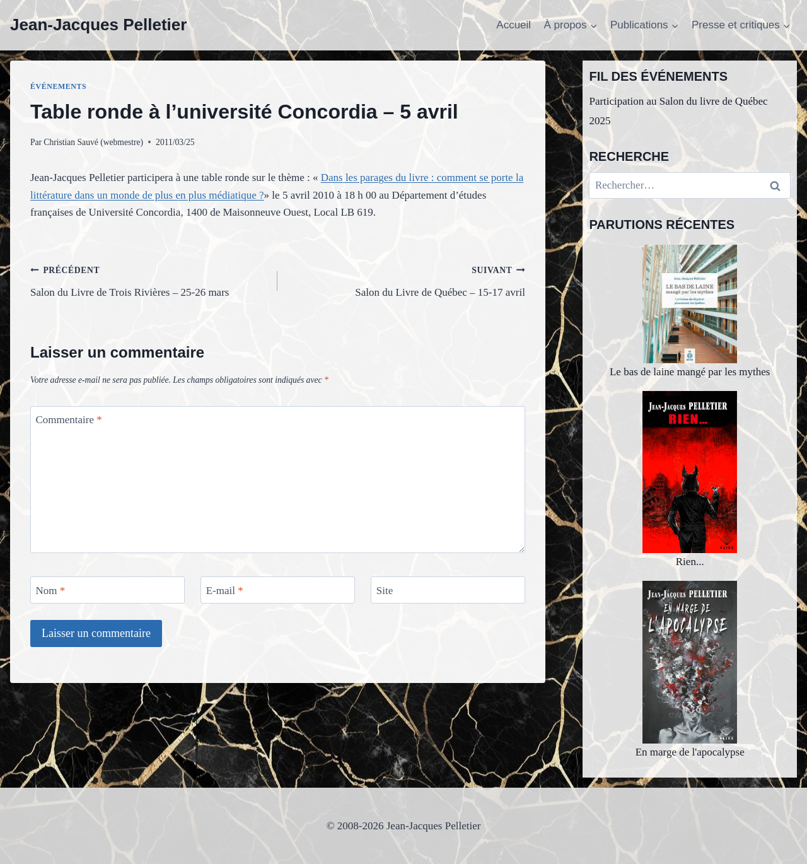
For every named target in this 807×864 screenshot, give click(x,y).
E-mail (224, 590)
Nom (51, 590)
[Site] (448, 590)
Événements (58, 86)
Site (384, 590)
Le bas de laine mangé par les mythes (690, 311)
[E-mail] (277, 590)
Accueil (513, 25)
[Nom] (107, 590)
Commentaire (69, 420)
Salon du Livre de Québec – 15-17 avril (406, 279)
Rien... (689, 479)
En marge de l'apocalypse (690, 669)
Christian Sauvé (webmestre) (93, 142)
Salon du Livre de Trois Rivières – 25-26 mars (148, 279)
